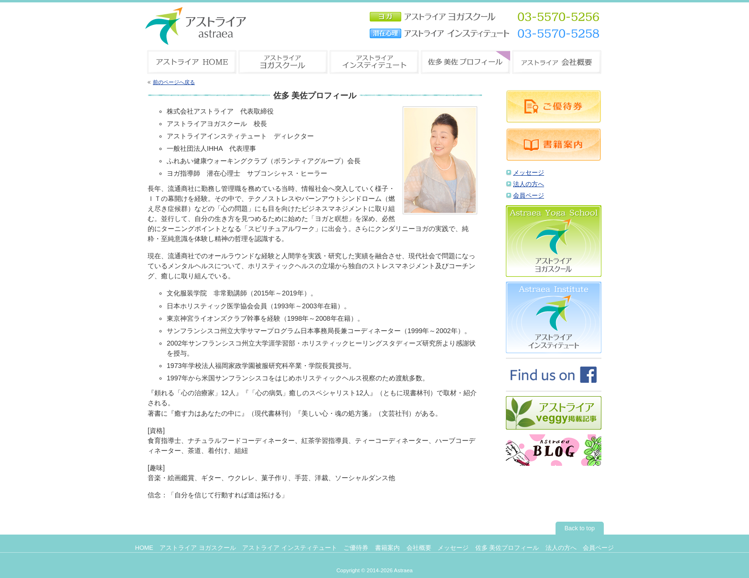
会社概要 (419, 548)
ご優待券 (355, 548)
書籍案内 (387, 548)
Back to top (580, 528)
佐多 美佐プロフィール (507, 548)
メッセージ (528, 172)
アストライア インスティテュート (289, 548)
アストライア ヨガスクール (198, 548)
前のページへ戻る (174, 82)
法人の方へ (528, 184)
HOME (144, 548)
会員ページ (528, 195)
